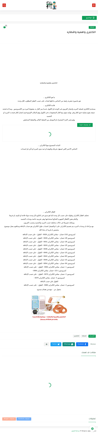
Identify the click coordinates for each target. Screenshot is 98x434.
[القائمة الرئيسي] (94, 5)
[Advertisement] (49, 61)
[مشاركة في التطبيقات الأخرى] (46, 344)
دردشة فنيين (75, 431)
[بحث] (4, 5)
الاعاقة (92, 27)
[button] (82, 344)
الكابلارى (76, 336)
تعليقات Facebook (24, 419)
